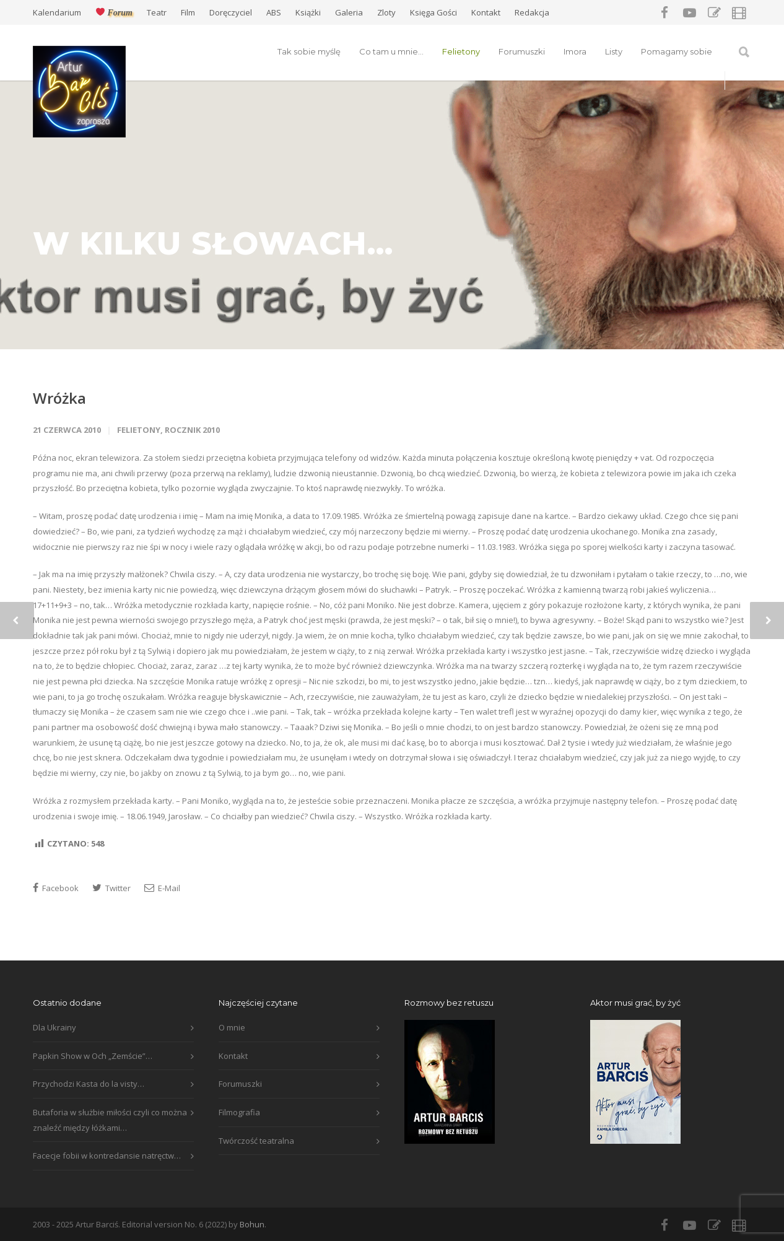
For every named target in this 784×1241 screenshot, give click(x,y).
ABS (273, 13)
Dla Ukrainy (54, 1027)
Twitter (111, 888)
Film (188, 13)
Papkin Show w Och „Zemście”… (92, 1055)
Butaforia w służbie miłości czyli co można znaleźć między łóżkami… (110, 1120)
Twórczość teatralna (256, 1140)
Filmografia (239, 1112)
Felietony (461, 51)
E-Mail (162, 888)
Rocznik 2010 (192, 429)
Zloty (386, 13)
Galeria (349, 13)
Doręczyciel (230, 13)
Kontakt (485, 13)
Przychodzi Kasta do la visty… (88, 1083)
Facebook (56, 888)
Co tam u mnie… (391, 51)
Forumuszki (522, 51)
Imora (575, 51)
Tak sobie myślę (309, 51)
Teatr (157, 13)
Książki (308, 13)
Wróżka (59, 398)
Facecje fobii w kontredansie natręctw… (107, 1155)
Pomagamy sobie (676, 51)
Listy (613, 51)
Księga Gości (433, 13)
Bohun (252, 1224)
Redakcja (532, 13)
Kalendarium (57, 13)
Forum (114, 12)
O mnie (232, 1027)
